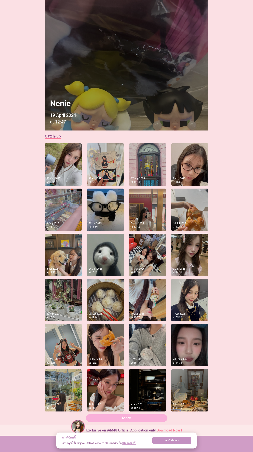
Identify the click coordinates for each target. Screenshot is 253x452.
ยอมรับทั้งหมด (172, 440)
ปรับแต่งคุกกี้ (129, 443)
